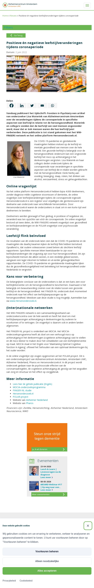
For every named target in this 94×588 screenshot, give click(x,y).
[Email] (42, 105)
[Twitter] (32, 105)
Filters (8, 27)
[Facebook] (11, 105)
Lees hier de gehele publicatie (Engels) (32, 384)
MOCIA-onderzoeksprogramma (29, 387)
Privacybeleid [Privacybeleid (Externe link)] (9, 580)
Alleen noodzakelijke (47, 561)
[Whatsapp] (52, 105)
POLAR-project (20, 396)
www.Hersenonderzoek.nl (23, 300)
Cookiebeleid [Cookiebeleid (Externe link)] (26, 580)
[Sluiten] (87, 525)
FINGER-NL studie (22, 390)
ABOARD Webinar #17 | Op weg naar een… (51, 486)
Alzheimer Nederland (37, 399)
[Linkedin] (22, 105)
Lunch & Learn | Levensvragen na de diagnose (50, 472)
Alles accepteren (46, 570)
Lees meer (45, 477)
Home (5, 15)
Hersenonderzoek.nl (23, 393)
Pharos (29, 403)
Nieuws (13, 15)
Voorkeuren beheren (47, 551)
